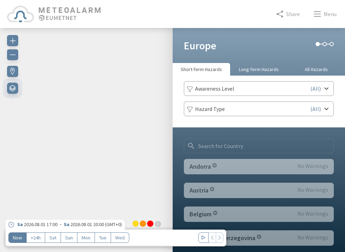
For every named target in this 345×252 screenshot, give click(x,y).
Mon (86, 237)
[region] (86, 136)
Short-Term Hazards (201, 69)
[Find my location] (12, 71)
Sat (52, 237)
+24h (36, 237)
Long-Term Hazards (259, 69)
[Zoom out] (12, 54)
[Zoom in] (12, 40)
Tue (102, 237)
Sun (69, 237)
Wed (120, 237)
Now (17, 237)
